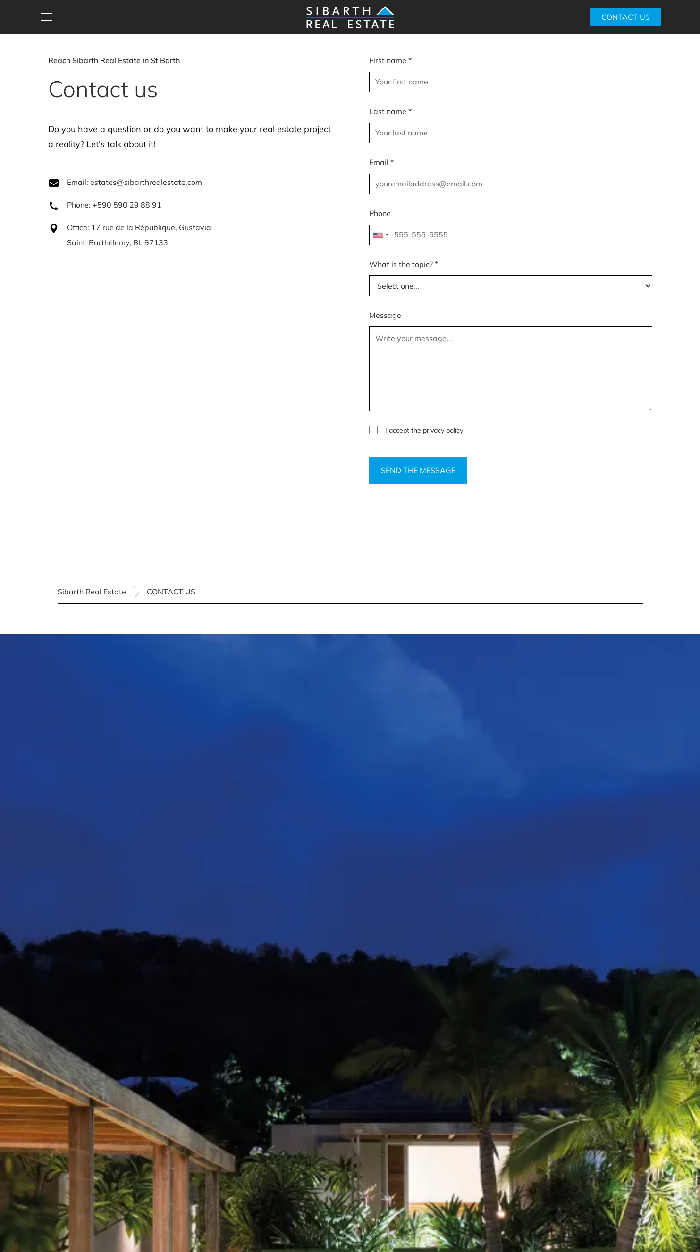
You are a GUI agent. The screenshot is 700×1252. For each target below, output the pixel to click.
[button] (166, 17)
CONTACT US (625, 17)
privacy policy (443, 430)
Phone (380, 213)
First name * (390, 60)
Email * (381, 162)
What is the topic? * (403, 264)
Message (385, 315)
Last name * (390, 111)
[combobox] (380, 235)
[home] (350, 17)
